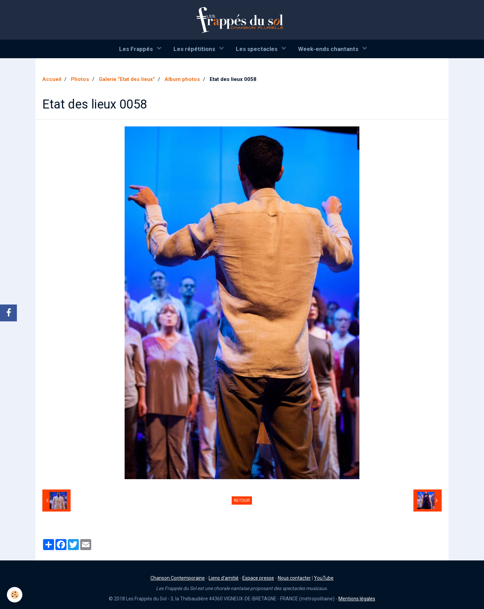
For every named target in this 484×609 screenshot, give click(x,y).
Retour (242, 500)
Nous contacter (294, 578)
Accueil (51, 79)
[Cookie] (14, 594)
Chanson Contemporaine (177, 578)
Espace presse (258, 578)
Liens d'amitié (224, 578)
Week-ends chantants (329, 48)
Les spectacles (257, 48)
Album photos (182, 79)
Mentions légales (356, 598)
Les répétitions (195, 48)
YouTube (324, 578)
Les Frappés (136, 48)
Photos (80, 79)
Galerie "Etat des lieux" (127, 79)
